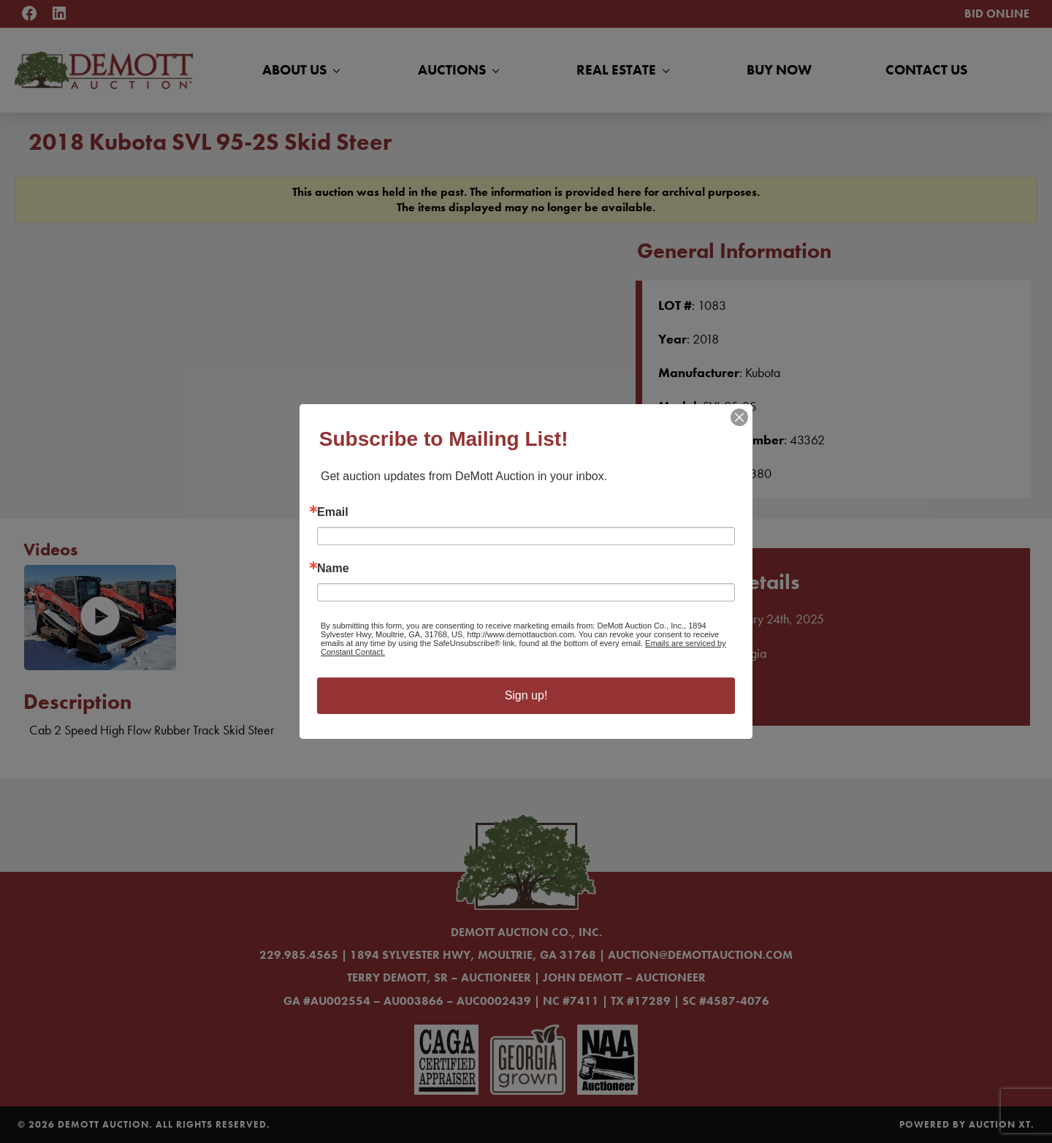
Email (332, 512)
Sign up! (526, 695)
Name (333, 568)
